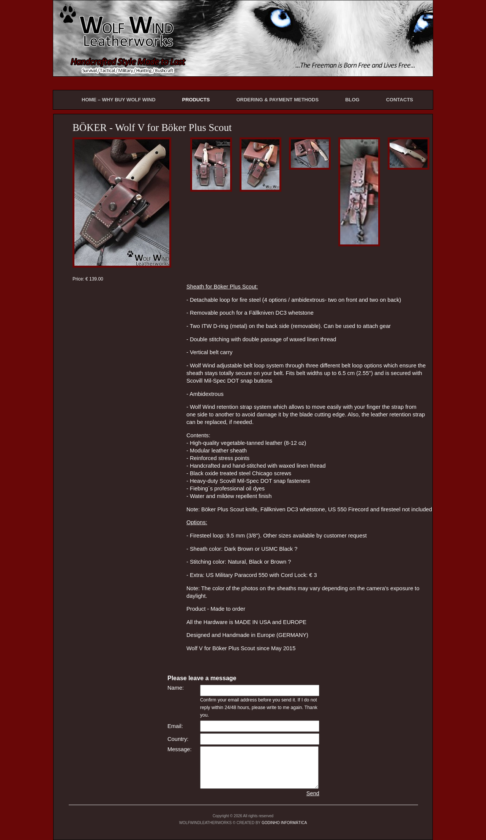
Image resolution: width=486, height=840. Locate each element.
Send (312, 793)
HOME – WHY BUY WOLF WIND (119, 99)
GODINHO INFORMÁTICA (284, 823)
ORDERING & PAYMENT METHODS (277, 99)
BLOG (352, 99)
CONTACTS (399, 99)
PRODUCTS (196, 99)
